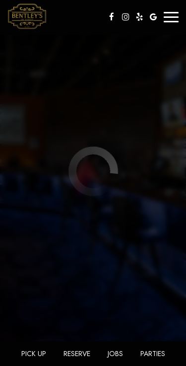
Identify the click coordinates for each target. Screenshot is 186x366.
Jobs (115, 354)
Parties (152, 354)
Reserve (76, 354)
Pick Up (33, 354)
